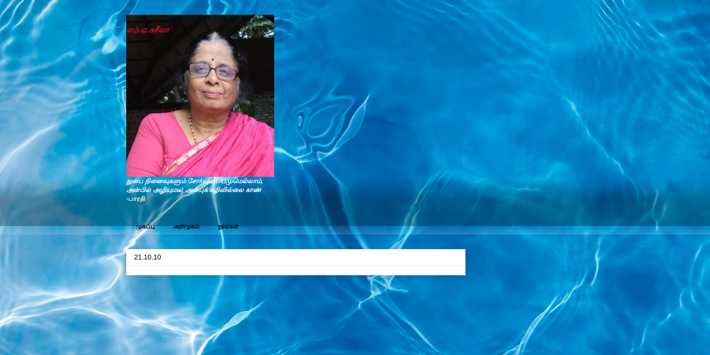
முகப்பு (145, 226)
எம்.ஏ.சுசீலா (147, 30)
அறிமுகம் (186, 226)
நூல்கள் (228, 226)
